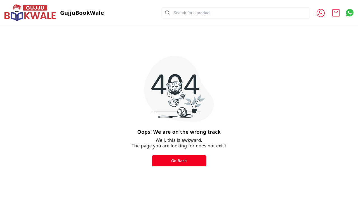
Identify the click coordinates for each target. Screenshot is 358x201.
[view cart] (335, 13)
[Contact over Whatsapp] (350, 12)
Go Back (179, 160)
